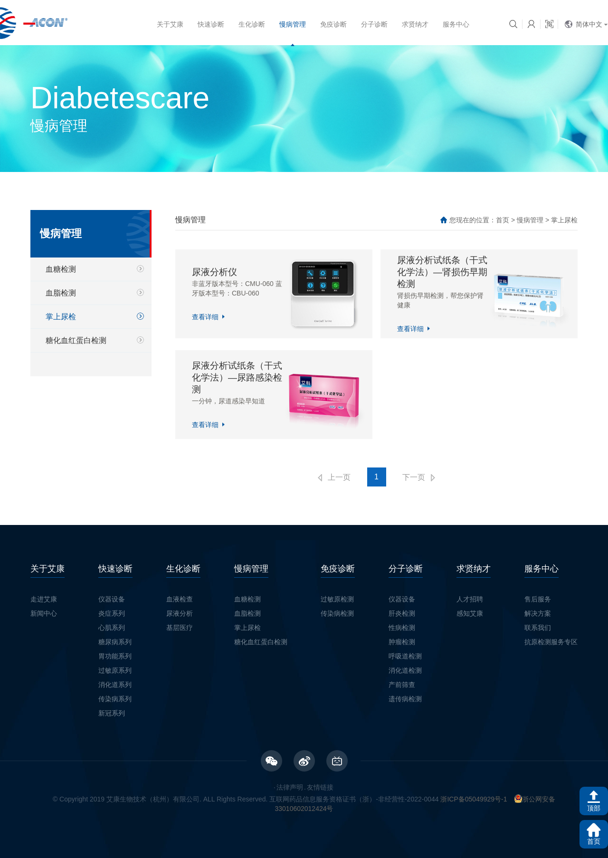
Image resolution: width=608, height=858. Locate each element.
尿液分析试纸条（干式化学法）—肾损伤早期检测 (442, 272)
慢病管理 (292, 24)
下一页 (413, 477)
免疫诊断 (333, 24)
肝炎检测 (402, 613)
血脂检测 (61, 293)
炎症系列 (111, 613)
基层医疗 (179, 627)
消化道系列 (115, 684)
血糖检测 (61, 269)
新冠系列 (111, 713)
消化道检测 (405, 670)
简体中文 (589, 24)
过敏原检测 (337, 599)
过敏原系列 (115, 670)
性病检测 (402, 627)
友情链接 (320, 787)
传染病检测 (337, 613)
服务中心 (456, 24)
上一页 (339, 477)
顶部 (593, 808)
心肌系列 (111, 627)
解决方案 (537, 613)
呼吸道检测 (405, 656)
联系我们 (537, 627)
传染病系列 (115, 699)
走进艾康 (43, 599)
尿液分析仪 (214, 272)
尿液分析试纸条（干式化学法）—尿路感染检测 (237, 377)
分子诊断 (374, 24)
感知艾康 (469, 613)
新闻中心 (43, 613)
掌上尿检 (61, 317)
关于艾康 (170, 24)
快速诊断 (211, 24)
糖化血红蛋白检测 (76, 340)
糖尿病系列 (115, 642)
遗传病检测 (405, 699)
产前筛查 (402, 684)
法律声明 (289, 787)
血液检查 (179, 599)
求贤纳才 (415, 24)
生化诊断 (251, 24)
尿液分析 (179, 613)
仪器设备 (111, 599)
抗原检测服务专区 (551, 642)
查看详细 (205, 317)
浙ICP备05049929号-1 (473, 799)
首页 (502, 220)
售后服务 (537, 599)
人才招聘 (469, 599)
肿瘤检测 (402, 642)
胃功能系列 (115, 656)
